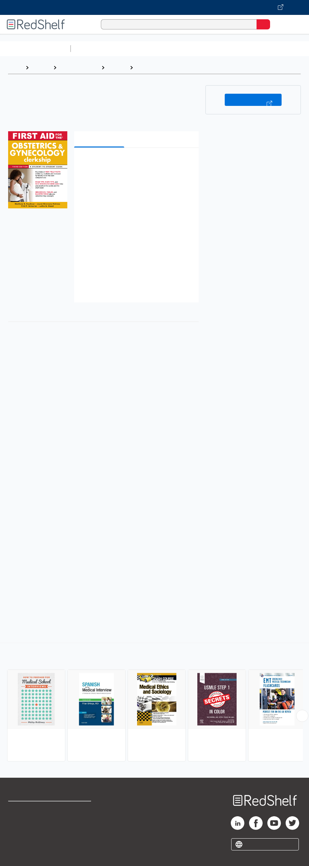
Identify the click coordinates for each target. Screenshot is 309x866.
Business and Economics (262, 48)
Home (15, 67)
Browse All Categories (35, 48)
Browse (41, 67)
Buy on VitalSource (253, 100)
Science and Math (133, 48)
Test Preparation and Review (173, 67)
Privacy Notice (25, 839)
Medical (117, 67)
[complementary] (154, 703)
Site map (18, 854)
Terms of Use (79, 809)
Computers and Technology (193, 48)
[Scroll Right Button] (302, 716)
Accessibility (78, 839)
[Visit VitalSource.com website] (154, 7)
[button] (136, 163)
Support (17, 824)
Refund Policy (79, 824)
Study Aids (91, 48)
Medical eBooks (79, 67)
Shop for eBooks (28, 809)
